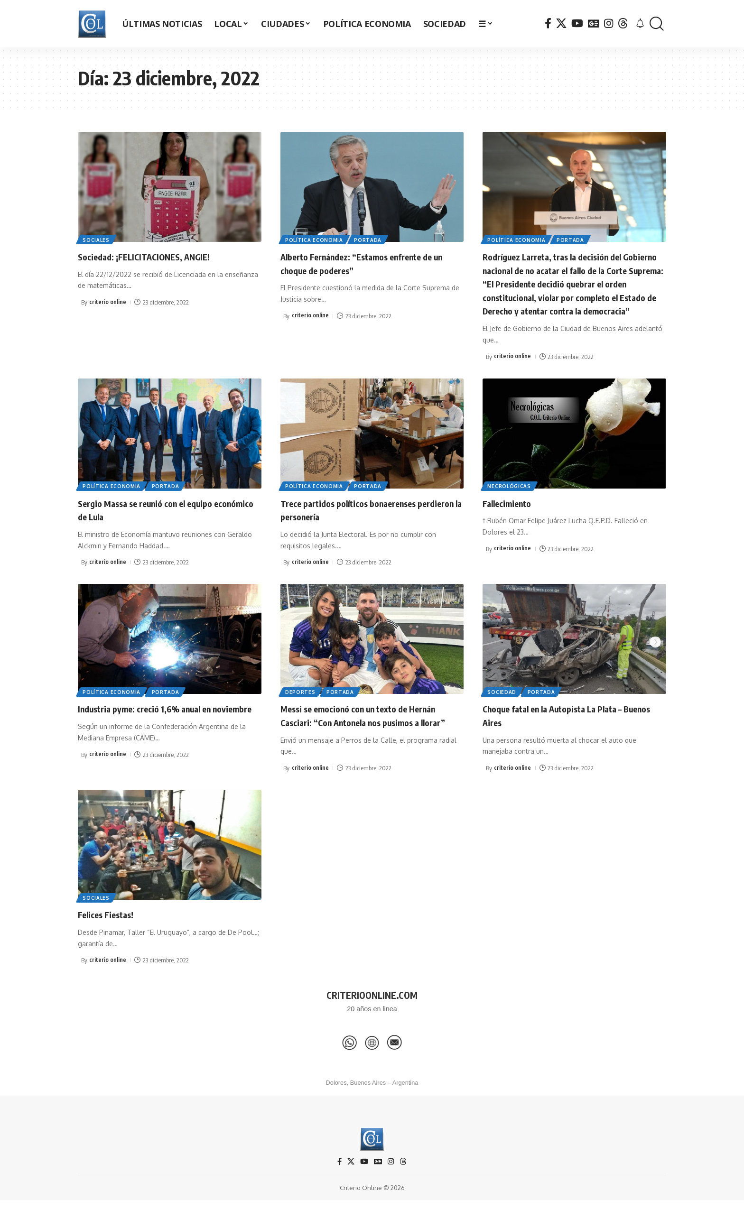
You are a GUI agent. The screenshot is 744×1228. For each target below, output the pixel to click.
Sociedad (502, 705)
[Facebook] (548, 23)
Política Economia (315, 239)
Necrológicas (509, 499)
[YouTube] (577, 23)
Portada (370, 239)
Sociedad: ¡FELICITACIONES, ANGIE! (156, 256)
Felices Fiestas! (112, 941)
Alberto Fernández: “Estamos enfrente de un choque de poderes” (366, 263)
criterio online (107, 302)
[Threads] (623, 23)
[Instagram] (608, 23)
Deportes (301, 705)
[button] (657, 24)
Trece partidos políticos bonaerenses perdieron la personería (362, 522)
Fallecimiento (512, 516)
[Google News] (594, 23)
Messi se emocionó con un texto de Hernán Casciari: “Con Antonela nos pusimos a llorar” (358, 735)
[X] (561, 23)
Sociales (97, 239)
